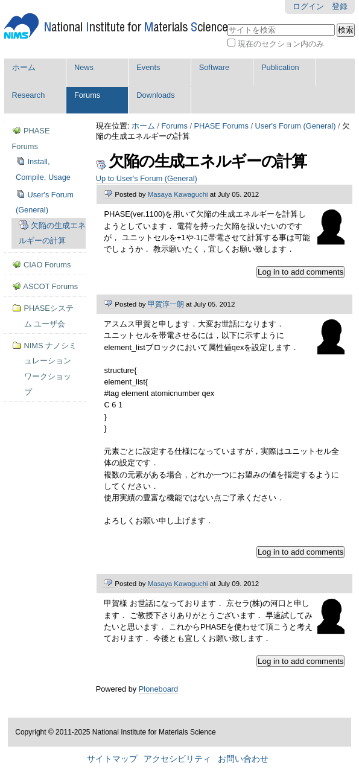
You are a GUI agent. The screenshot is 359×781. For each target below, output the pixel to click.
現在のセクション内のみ (281, 43)
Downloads (155, 95)
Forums (87, 95)
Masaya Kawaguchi (178, 194)
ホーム (24, 67)
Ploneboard (158, 688)
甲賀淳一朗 (166, 304)
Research (28, 95)
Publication (280, 67)
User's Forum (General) (295, 125)
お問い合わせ (243, 758)
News (84, 67)
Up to (146, 178)
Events (148, 67)
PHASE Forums (221, 125)
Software (214, 67)
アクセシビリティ (177, 758)
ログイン (308, 6)
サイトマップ (112, 758)
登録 (340, 6)
